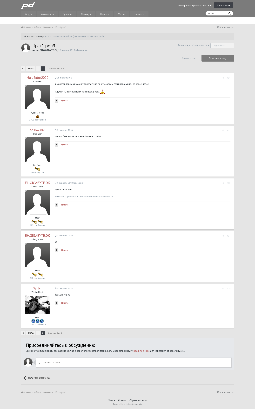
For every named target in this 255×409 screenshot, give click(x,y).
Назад (31, 68)
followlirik (37, 130)
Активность (47, 14)
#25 (229, 288)
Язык (111, 400)
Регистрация (223, 5)
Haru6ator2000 (37, 78)
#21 (229, 78)
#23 (229, 183)
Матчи (121, 14)
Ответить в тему (218, 58)
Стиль (122, 400)
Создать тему (189, 58)
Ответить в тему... (50, 362)
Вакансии (82, 50)
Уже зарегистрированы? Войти (194, 5)
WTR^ (37, 288)
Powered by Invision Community (127, 404)
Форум (28, 14)
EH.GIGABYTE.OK (48, 50)
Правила (67, 14)
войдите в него (142, 351)
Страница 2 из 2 (56, 68)
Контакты (139, 14)
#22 (229, 130)
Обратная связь (138, 400)
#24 (229, 236)
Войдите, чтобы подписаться (194, 45)
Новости (104, 14)
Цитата (63, 100)
